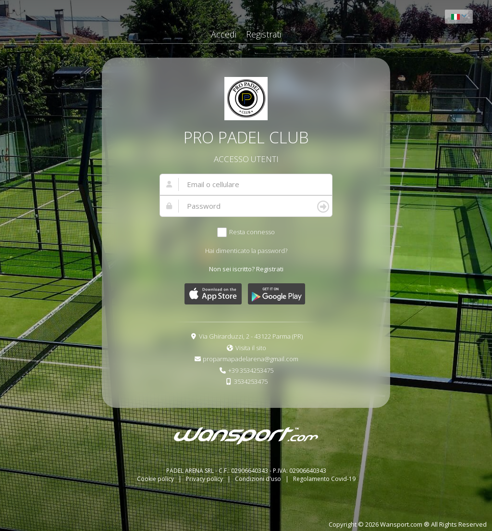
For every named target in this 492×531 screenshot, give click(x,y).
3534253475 (251, 381)
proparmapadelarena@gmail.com (250, 358)
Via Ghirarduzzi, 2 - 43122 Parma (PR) (251, 336)
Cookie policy (156, 479)
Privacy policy (205, 479)
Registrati (263, 34)
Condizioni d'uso (259, 479)
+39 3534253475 (250, 370)
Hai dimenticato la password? (246, 250)
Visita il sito (250, 347)
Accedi (223, 34)
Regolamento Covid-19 (324, 479)
